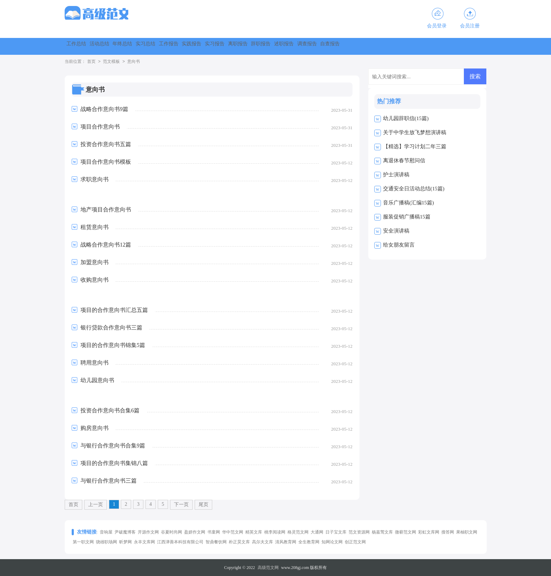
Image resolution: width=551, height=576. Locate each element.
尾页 (203, 504)
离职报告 (349, 46)
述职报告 (425, 46)
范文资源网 (359, 532)
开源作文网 (148, 532)
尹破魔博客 (125, 532)
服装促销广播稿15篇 (406, 217)
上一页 (95, 504)
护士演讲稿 (396, 174)
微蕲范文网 (405, 532)
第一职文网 (83, 541)
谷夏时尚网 (171, 532)
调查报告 (463, 46)
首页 (91, 61)
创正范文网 (355, 541)
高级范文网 (268, 567)
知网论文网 (332, 541)
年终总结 (159, 46)
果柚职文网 (466, 532)
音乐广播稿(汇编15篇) (408, 202)
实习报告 (311, 46)
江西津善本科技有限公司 (180, 541)
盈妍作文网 (194, 532)
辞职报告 (387, 46)
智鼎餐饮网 (216, 541)
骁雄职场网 (106, 541)
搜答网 (447, 532)
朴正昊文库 (239, 541)
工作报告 (235, 46)
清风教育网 (285, 541)
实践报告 (273, 46)
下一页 (181, 504)
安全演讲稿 (396, 231)
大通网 (317, 532)
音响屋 (106, 532)
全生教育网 (308, 541)
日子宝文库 (335, 532)
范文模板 (111, 61)
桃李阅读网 (274, 532)
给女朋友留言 (399, 245)
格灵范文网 (298, 532)
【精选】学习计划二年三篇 (414, 146)
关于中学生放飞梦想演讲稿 (414, 132)
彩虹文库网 (428, 532)
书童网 (213, 532)
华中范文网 (232, 532)
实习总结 (197, 46)
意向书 (133, 61)
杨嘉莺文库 (382, 532)
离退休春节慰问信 (404, 160)
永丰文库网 (144, 541)
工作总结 (83, 46)
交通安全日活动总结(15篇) (414, 188)
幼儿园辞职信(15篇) (406, 118)
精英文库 (253, 532)
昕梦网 (125, 541)
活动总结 (121, 46)
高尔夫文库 (262, 541)
